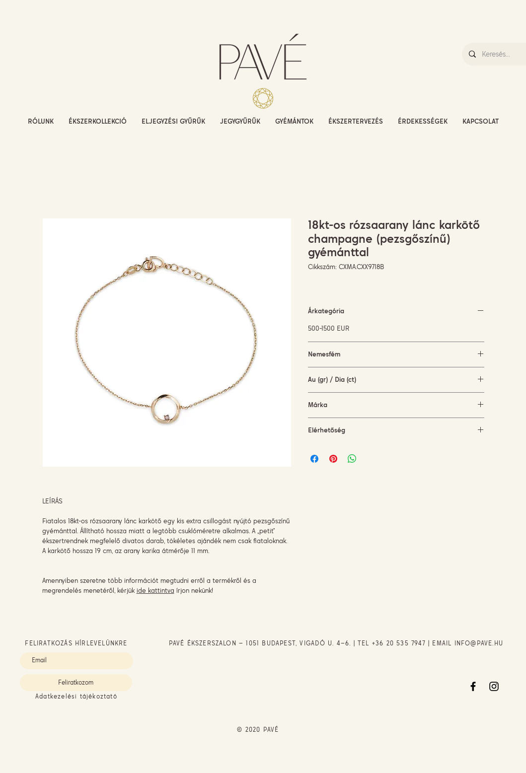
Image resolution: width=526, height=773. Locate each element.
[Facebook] (473, 686)
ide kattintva (155, 590)
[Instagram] (494, 686)
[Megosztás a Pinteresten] (333, 459)
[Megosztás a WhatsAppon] (352, 459)
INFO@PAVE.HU (478, 643)
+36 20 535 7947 (399, 643)
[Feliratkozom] (76, 682)
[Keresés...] (503, 54)
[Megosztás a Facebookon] (314, 459)
